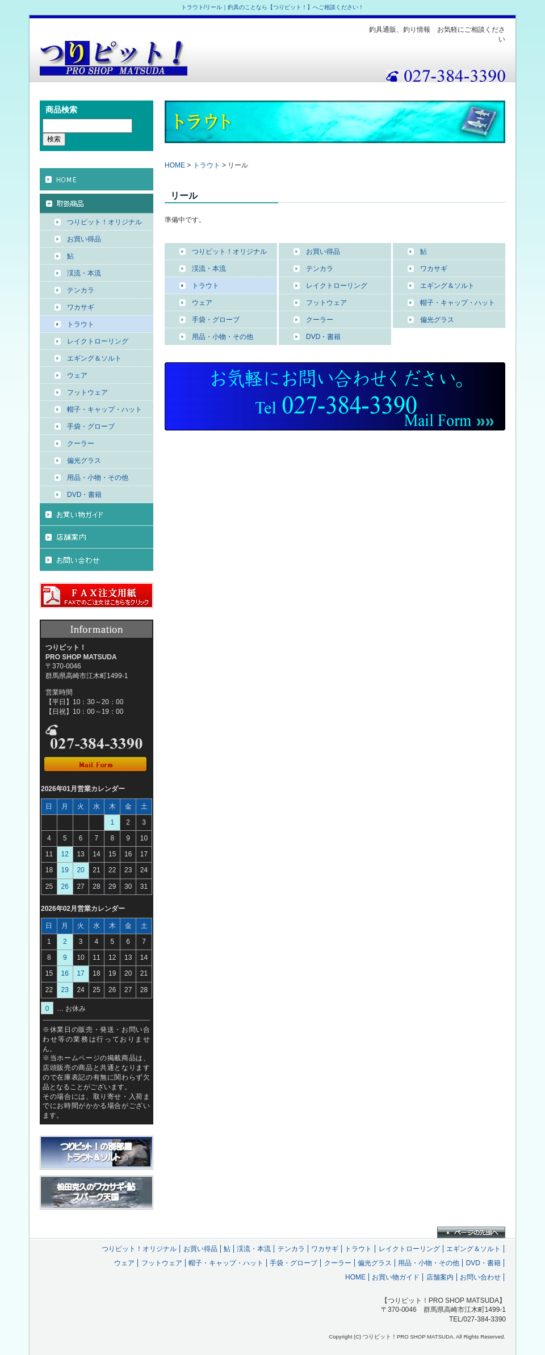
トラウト (206, 165)
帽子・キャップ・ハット (457, 303)
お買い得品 (323, 252)
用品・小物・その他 (222, 337)
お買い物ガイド (396, 1277)
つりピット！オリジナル (229, 252)
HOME (175, 165)
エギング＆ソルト (447, 286)
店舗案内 (440, 1277)
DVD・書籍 (323, 337)
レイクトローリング (336, 286)
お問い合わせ (480, 1277)
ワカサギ (433, 269)
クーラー (319, 320)
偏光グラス (437, 320)
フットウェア (326, 303)
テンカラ (319, 269)
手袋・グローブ (216, 320)
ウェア (202, 303)
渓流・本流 (209, 269)
